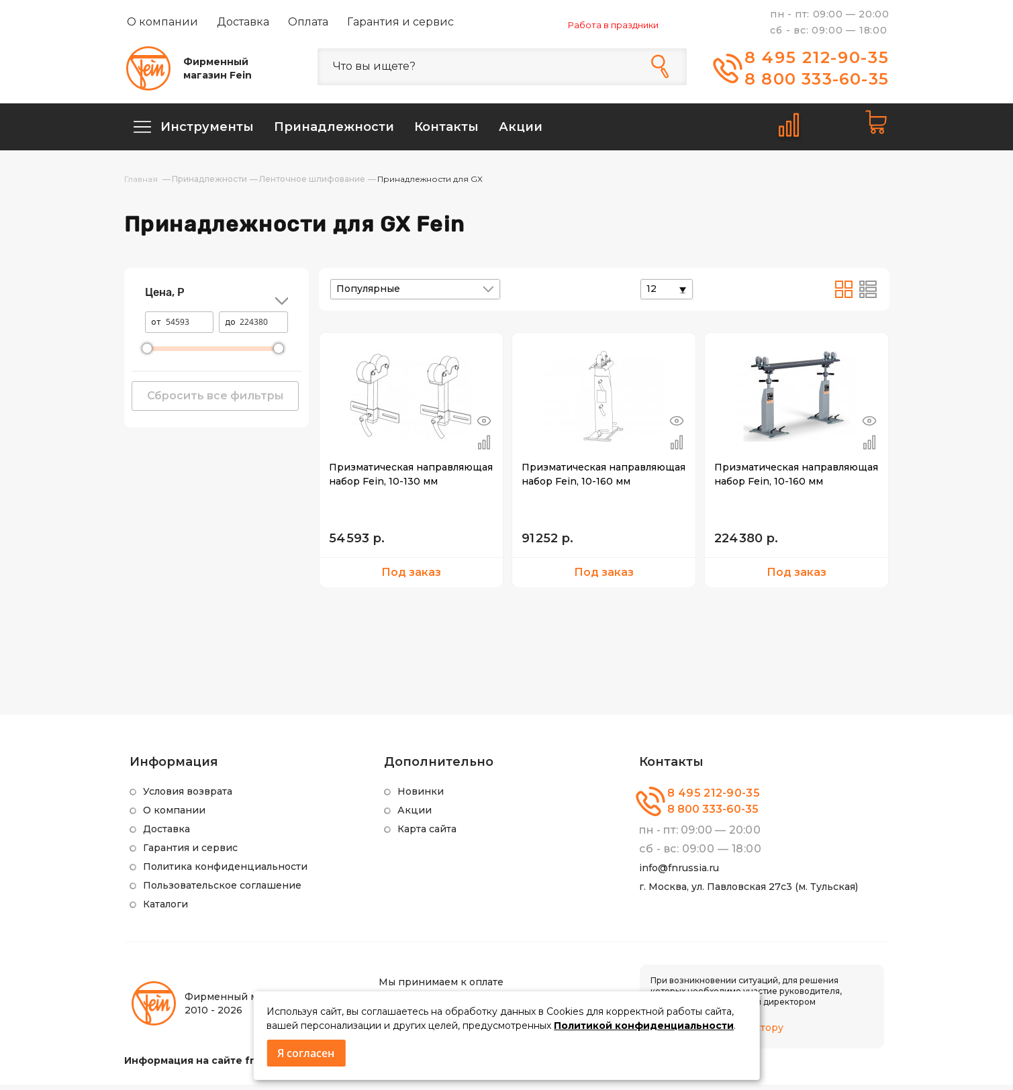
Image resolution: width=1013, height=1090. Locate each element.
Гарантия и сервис (400, 21)
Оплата (308, 21)
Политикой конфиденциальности (644, 1026)
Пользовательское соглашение (222, 891)
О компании (162, 21)
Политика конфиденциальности (225, 872)
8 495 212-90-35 (816, 57)
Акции (414, 815)
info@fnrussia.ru (679, 873)
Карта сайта (426, 834)
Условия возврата (187, 797)
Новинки (420, 797)
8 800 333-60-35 (816, 79)
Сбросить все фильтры (215, 401)
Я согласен (305, 1053)
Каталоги (165, 909)
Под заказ (411, 577)
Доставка (243, 21)
